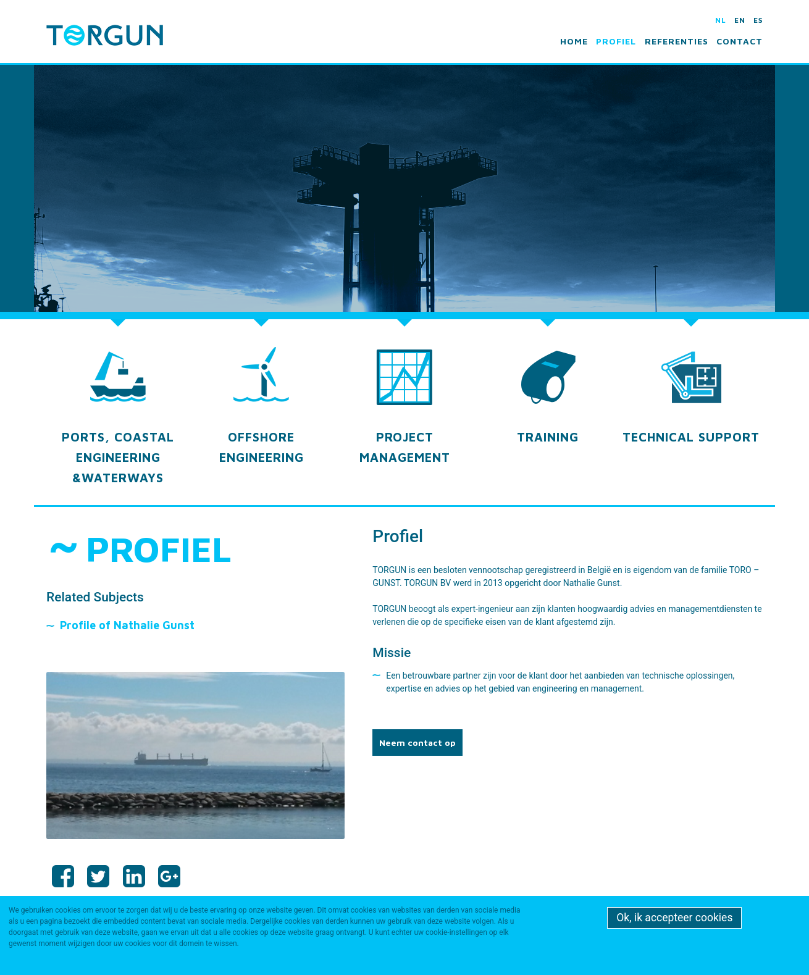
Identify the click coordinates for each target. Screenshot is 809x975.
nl (720, 20)
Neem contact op (417, 742)
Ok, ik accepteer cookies (674, 917)
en (739, 20)
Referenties (676, 41)
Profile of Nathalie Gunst (127, 625)
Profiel (616, 41)
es (758, 20)
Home (574, 41)
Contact (739, 41)
